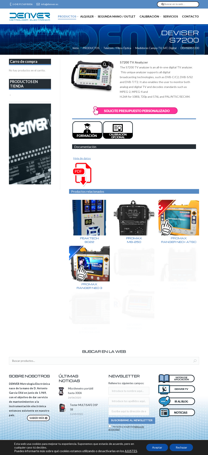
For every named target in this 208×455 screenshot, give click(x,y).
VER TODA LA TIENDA (26, 95)
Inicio (76, 48)
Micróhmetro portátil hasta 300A (80, 391)
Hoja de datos (82, 158)
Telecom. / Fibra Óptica (117, 48)
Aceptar (156, 447)
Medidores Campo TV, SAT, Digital (156, 48)
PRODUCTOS (91, 48)
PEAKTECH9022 (89, 240)
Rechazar (181, 447)
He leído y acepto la (126, 428)
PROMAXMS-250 (135, 240)
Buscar (195, 361)
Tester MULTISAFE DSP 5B (84, 407)
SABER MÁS (36, 418)
